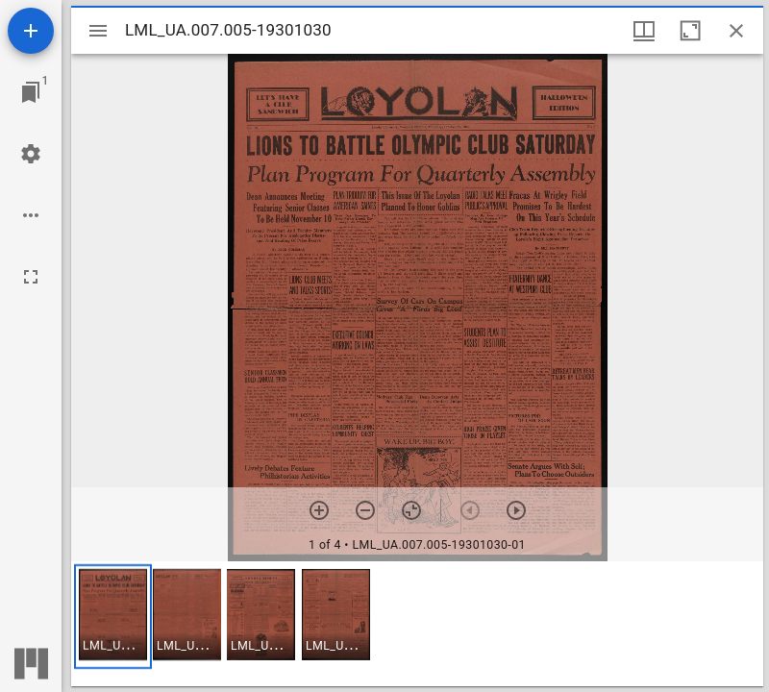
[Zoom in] (319, 510)
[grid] (417, 623)
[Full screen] (31, 277)
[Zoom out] (365, 510)
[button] (113, 616)
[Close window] (736, 31)
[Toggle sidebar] (98, 31)
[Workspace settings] (31, 154)
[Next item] (516, 510)
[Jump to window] (31, 92)
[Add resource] (31, 31)
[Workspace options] (31, 215)
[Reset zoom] (411, 510)
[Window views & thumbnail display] (644, 31)
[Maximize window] (690, 31)
